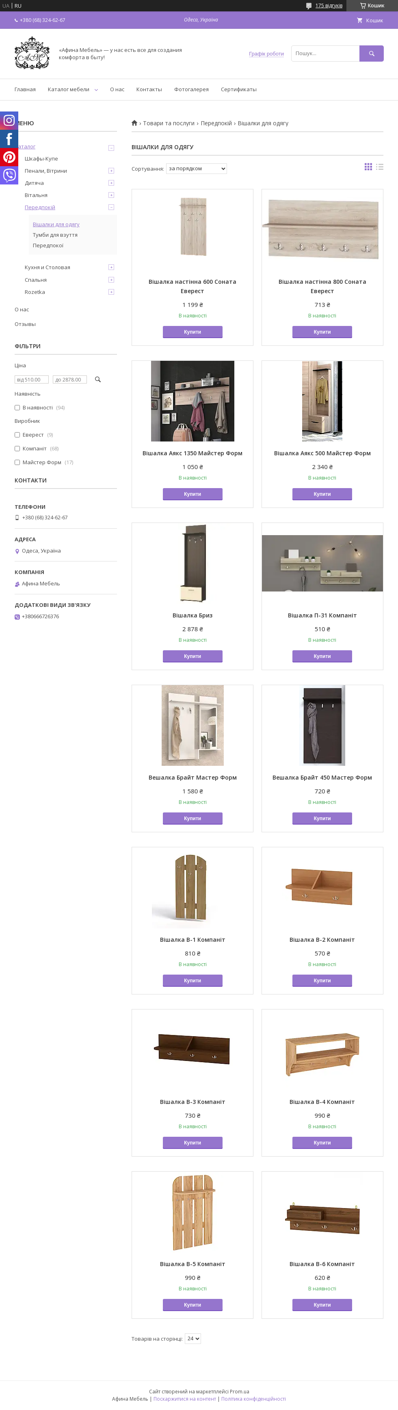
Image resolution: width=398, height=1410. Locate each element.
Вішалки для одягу (56, 224)
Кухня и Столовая (47, 267)
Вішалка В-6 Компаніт (322, 1264)
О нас (117, 89)
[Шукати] (371, 53)
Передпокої (48, 245)
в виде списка (379, 168)
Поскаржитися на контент (185, 1398)
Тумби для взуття (55, 234)
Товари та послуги (169, 123)
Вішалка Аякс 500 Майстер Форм (322, 453)
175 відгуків (329, 5)
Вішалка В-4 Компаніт (322, 1102)
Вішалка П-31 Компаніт (322, 615)
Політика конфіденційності (253, 1398)
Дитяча (34, 182)
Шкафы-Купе (41, 158)
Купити (192, 332)
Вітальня (36, 195)
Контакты (149, 89)
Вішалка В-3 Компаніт (192, 1102)
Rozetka (35, 292)
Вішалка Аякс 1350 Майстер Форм (192, 453)
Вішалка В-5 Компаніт (192, 1264)
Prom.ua (239, 1391)
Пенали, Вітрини (46, 170)
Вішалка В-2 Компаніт (322, 939)
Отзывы (25, 324)
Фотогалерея (191, 89)
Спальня (36, 279)
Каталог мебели (68, 89)
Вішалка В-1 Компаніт (192, 939)
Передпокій (216, 123)
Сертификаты (239, 89)
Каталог (25, 146)
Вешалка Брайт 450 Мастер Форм (322, 777)
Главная (25, 89)
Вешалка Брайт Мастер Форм (193, 777)
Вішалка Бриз (192, 615)
